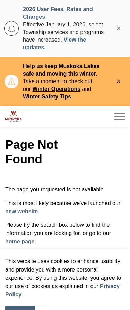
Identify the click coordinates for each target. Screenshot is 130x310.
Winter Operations (57, 89)
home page (19, 241)
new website (21, 211)
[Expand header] (119, 116)
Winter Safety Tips (47, 97)
